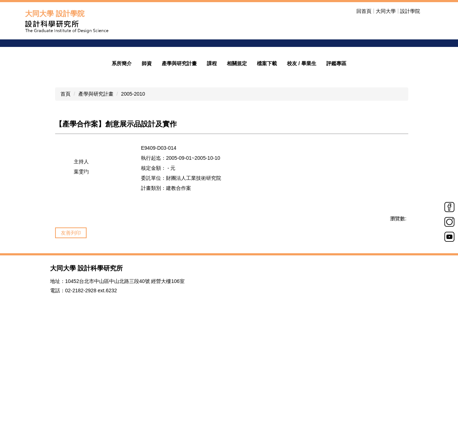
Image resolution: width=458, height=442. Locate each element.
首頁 (65, 202)
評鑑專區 (336, 171)
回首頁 (363, 11)
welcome (358, 75)
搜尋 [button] (428, 11)
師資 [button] (147, 171)
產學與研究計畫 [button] (179, 171)
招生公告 (356, 106)
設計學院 (410, 11)
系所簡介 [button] (122, 171)
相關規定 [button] (237, 171)
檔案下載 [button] (267, 171)
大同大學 (386, 11)
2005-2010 (133, 202)
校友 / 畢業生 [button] (301, 171)
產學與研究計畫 (95, 202)
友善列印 (71, 341)
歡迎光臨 (356, 96)
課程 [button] (212, 171)
